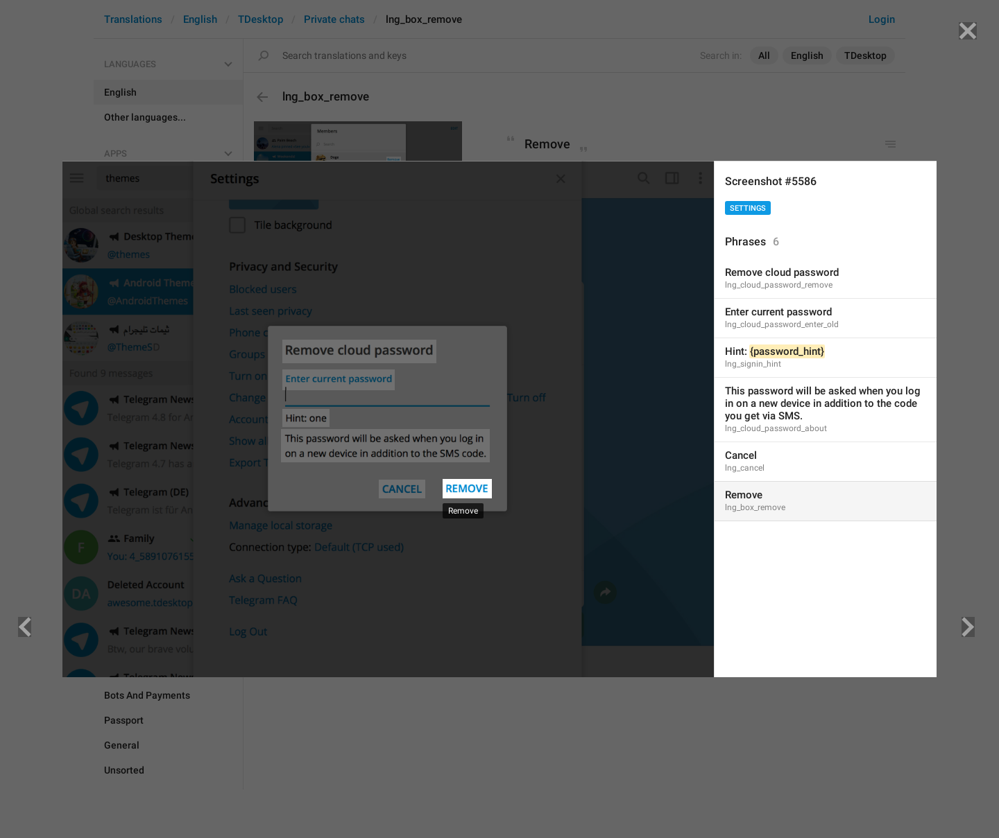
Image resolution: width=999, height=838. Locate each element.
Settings (748, 208)
